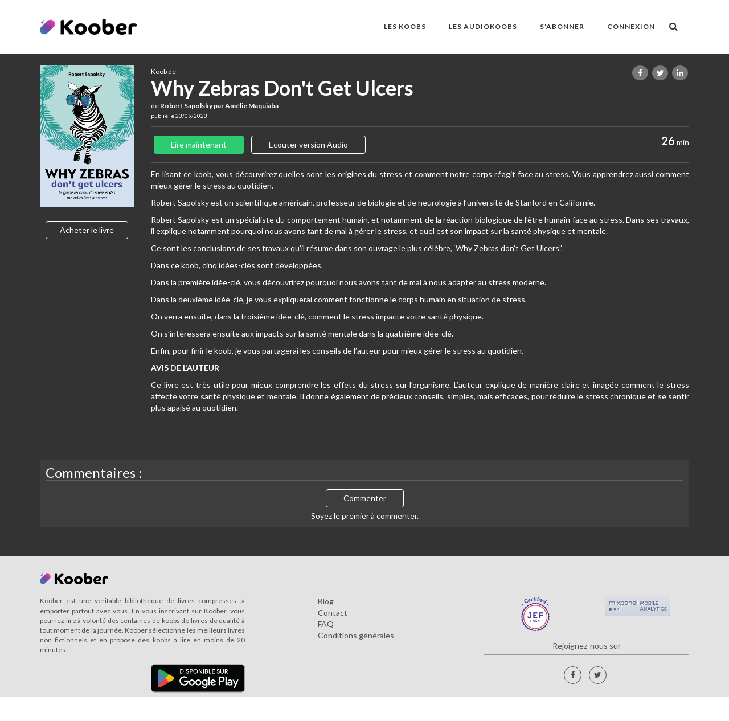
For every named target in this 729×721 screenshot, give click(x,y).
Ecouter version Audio (308, 144)
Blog (326, 601)
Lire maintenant (199, 144)
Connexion (631, 26)
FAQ (326, 624)
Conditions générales (356, 635)
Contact (332, 612)
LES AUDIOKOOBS (483, 26)
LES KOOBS (405, 26)
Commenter (364, 498)
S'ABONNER (562, 26)
